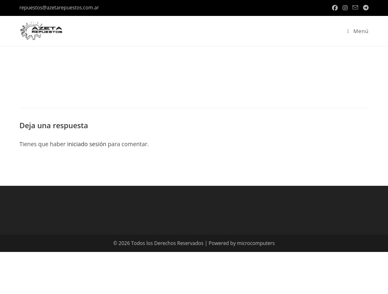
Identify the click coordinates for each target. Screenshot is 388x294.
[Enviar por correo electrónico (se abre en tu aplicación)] (355, 8)
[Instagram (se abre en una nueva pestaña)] (345, 8)
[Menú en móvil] (355, 31)
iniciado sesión (86, 144)
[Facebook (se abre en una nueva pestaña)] (335, 8)
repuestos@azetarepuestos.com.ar (59, 7)
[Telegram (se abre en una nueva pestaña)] (365, 8)
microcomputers (256, 243)
